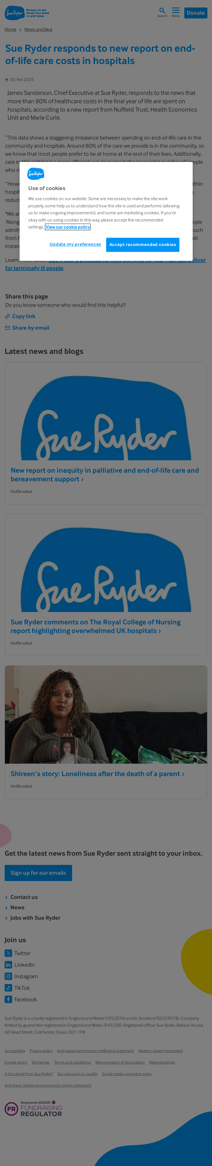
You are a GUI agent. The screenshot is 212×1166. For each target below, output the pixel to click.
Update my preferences (75, 244)
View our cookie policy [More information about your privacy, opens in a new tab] (68, 227)
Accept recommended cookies (142, 244)
